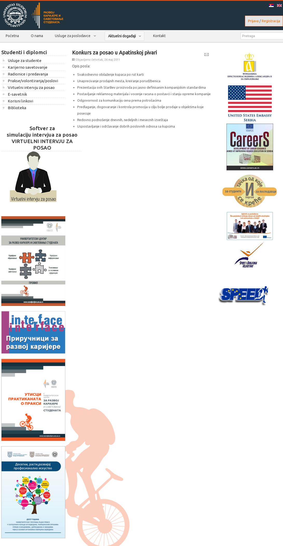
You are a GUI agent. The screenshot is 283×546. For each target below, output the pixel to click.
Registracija (270, 21)
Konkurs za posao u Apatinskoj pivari (114, 52)
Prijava (253, 21)
